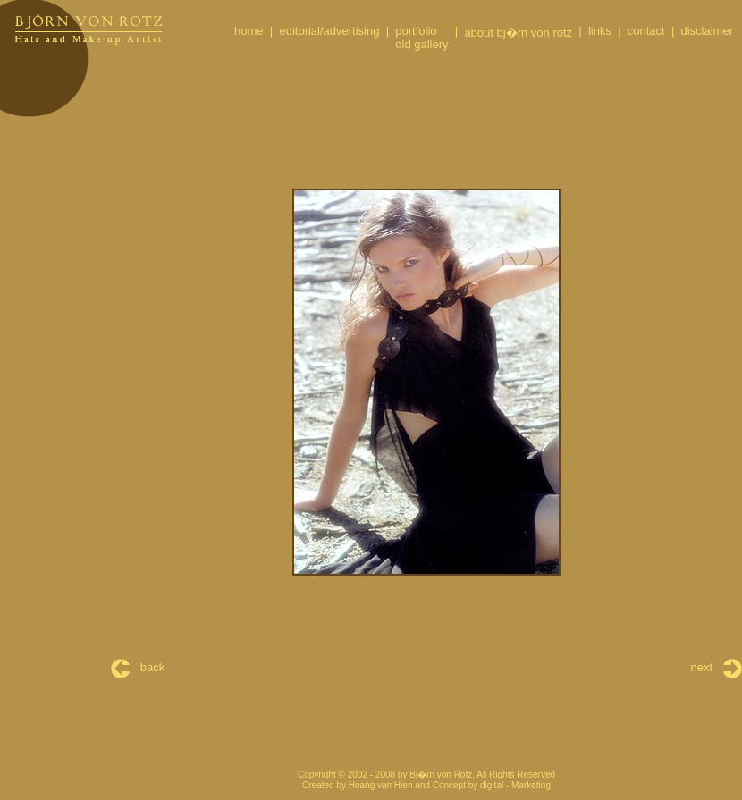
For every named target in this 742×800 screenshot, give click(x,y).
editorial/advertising (329, 31)
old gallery (421, 44)
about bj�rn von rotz (518, 32)
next (716, 667)
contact (646, 31)
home (249, 31)
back (137, 667)
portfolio (415, 31)
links (599, 31)
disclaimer (706, 31)
